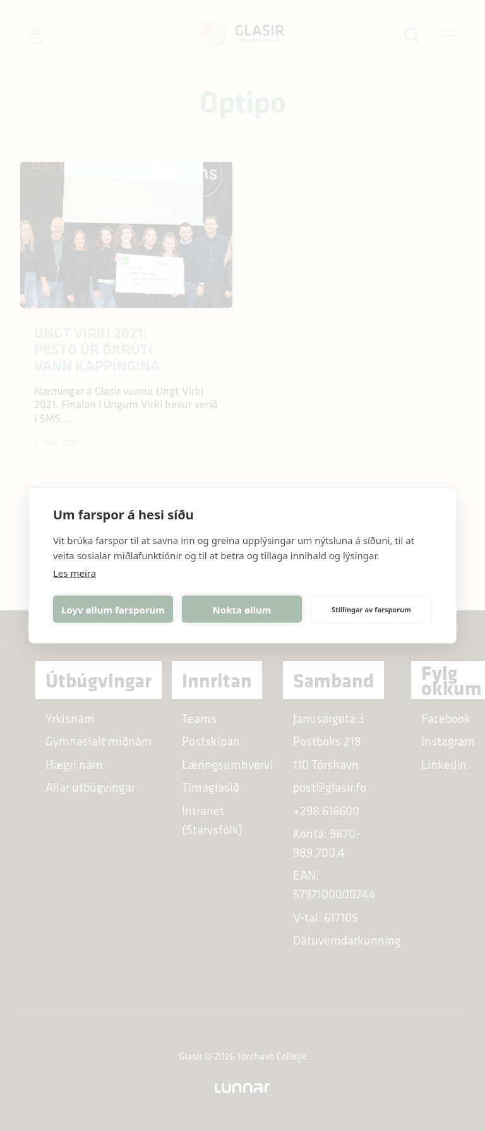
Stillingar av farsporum (371, 609)
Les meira (74, 573)
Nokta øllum (242, 609)
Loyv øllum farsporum (113, 609)
